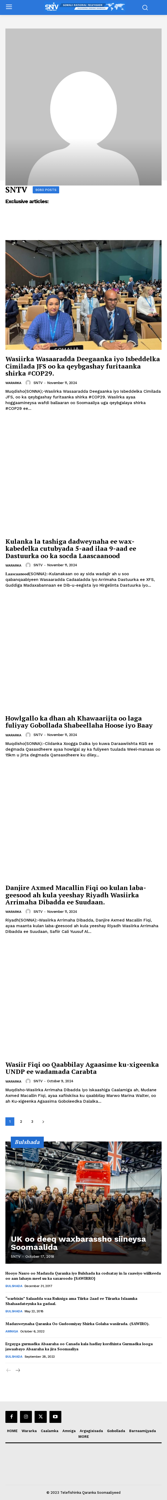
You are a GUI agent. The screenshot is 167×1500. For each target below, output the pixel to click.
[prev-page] (142, 1151)
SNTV (38, 383)
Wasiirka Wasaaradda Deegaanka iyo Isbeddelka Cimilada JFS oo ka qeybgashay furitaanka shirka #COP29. (82, 366)
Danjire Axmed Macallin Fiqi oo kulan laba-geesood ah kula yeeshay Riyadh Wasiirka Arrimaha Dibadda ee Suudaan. (75, 894)
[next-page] (43, 1121)
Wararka (13, 383)
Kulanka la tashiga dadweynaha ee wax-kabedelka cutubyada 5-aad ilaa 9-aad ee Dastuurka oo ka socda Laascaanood (70, 548)
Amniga (11, 1331)
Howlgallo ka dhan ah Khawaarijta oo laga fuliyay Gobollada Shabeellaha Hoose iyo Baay (79, 721)
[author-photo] (28, 382)
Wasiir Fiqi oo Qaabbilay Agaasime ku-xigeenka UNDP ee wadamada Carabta (82, 1068)
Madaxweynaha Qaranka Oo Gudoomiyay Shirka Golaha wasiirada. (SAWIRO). (77, 1323)
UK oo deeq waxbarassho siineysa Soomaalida (78, 1243)
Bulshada (13, 1286)
